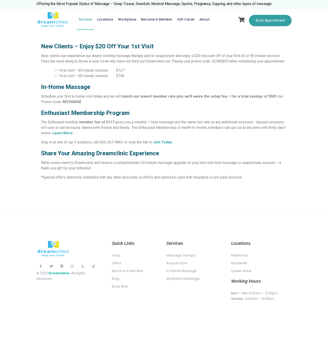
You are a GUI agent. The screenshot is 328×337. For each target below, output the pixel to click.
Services (85, 19)
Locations (105, 19)
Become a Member (156, 19)
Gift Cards (186, 19)
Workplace (127, 19)
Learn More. (63, 133)
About (204, 19)
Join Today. (162, 142)
